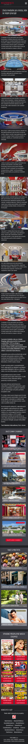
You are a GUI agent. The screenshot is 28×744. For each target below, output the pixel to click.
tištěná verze (7, 656)
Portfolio (8, 739)
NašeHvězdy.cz (8, 720)
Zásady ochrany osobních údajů (17, 741)
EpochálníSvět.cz (20, 723)
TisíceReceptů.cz (7, 727)
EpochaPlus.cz (9, 725)
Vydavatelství (21, 739)
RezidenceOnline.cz (10, 729)
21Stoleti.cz (16, 727)
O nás (5, 739)
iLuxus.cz (22, 727)
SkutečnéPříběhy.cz (18, 720)
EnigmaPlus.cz (18, 725)
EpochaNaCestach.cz (9, 723)
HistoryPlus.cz (19, 729)
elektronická (7, 659)
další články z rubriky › (14, 540)
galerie (24, 19)
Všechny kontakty (7, 741)
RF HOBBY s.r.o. (14, 737)
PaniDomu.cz (9, 732)
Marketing (16, 739)
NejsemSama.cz (18, 732)
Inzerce (12, 739)
